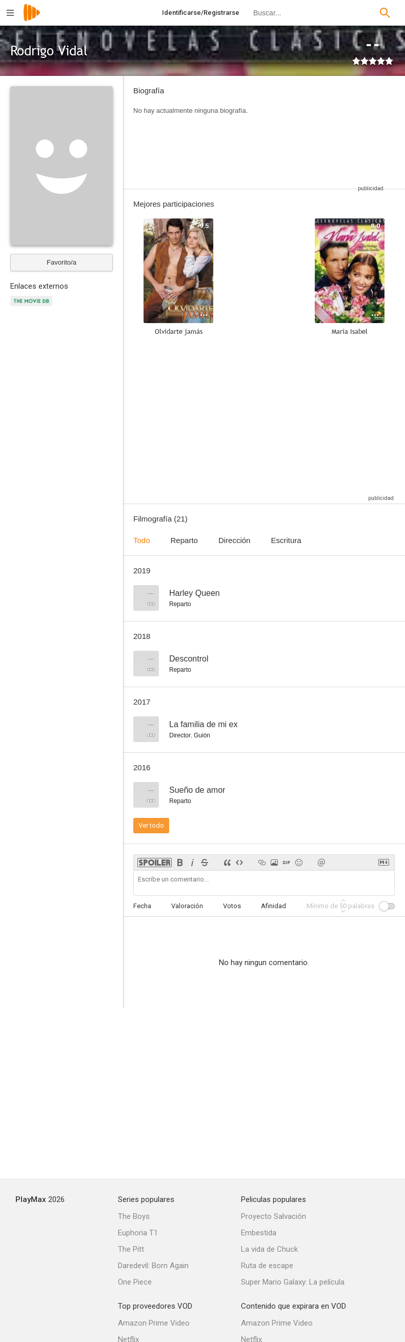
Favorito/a (61, 262)
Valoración (187, 906)
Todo (141, 540)
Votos (232, 906)
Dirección (234, 540)
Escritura (286, 540)
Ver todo (151, 825)
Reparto (184, 540)
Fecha (142, 906)
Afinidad (273, 906)
